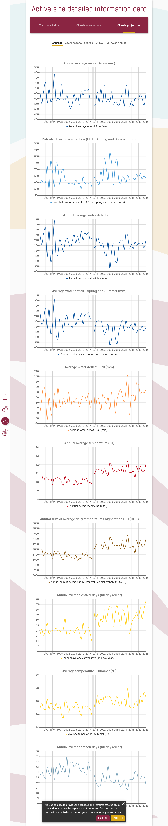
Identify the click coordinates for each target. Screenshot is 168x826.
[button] (5, 397)
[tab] (49, 25)
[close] (123, 803)
